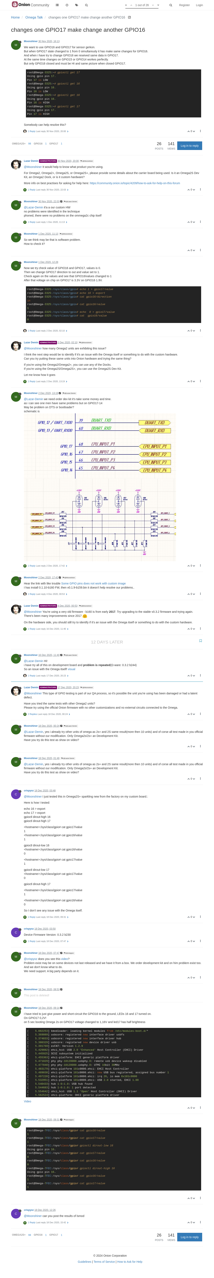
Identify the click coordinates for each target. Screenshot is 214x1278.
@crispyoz (69, 953)
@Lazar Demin (70, 201)
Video (27, 1101)
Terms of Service (104, 1261)
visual (71, 669)
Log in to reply (190, 145)
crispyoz (29, 790)
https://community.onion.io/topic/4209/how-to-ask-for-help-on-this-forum (135, 183)
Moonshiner (31, 41)
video (64, 959)
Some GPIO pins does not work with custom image (93, 583)
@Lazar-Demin (33, 207)
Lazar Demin (31, 161)
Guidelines (84, 1261)
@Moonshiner (86, 161)
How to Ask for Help (129, 1261)
